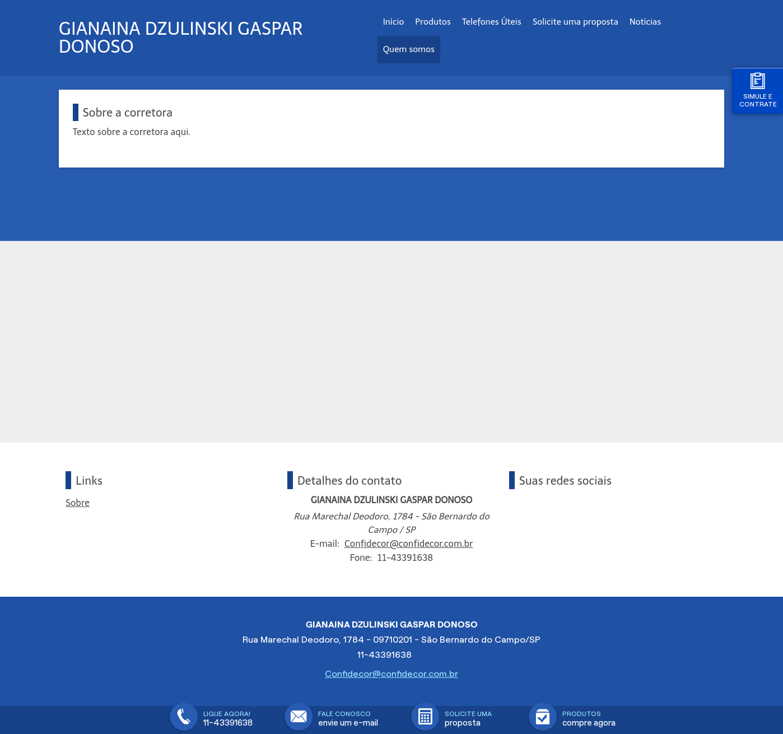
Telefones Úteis (491, 22)
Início (393, 22)
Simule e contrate (757, 90)
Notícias (645, 22)
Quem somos (409, 49)
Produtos (433, 22)
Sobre (78, 503)
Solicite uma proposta (575, 22)
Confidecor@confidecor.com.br (408, 543)
